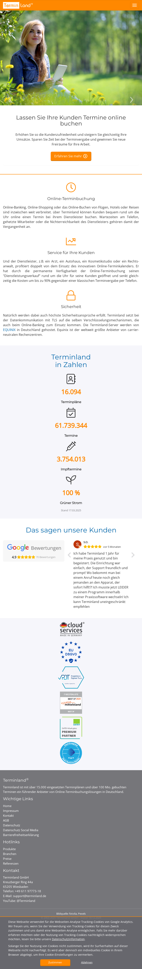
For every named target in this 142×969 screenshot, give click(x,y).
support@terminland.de (29, 896)
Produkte (9, 849)
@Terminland (26, 901)
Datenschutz (11, 825)
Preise (7, 859)
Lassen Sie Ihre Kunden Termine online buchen (71, 120)
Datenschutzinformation (68, 939)
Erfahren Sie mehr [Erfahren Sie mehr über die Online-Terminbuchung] (68, 156)
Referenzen (11, 863)
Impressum (11, 811)
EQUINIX (9, 330)
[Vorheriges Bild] (10, 92)
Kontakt (8, 815)
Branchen (9, 854)
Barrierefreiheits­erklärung (21, 835)
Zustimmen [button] (55, 962)
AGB (6, 820)
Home (7, 806)
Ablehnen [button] (87, 962)
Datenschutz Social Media (20, 830)
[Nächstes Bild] (131, 92)
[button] (69, 581)
